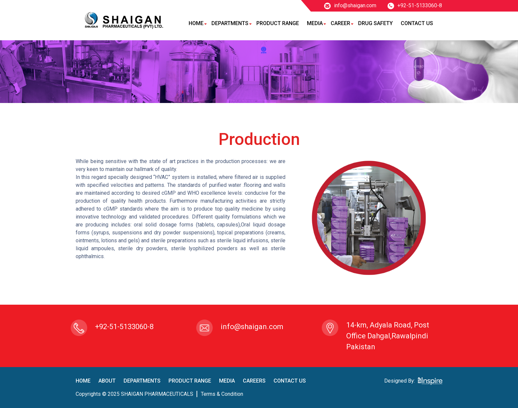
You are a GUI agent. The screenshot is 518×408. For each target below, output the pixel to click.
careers (254, 381)
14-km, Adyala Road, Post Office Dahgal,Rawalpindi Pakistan (387, 336)
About (107, 381)
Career (340, 23)
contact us (290, 381)
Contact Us (417, 23)
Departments (229, 23)
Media (315, 23)
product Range (189, 381)
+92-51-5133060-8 (415, 5)
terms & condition (222, 394)
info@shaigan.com (350, 5)
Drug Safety (375, 23)
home (83, 381)
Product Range (277, 23)
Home (196, 23)
